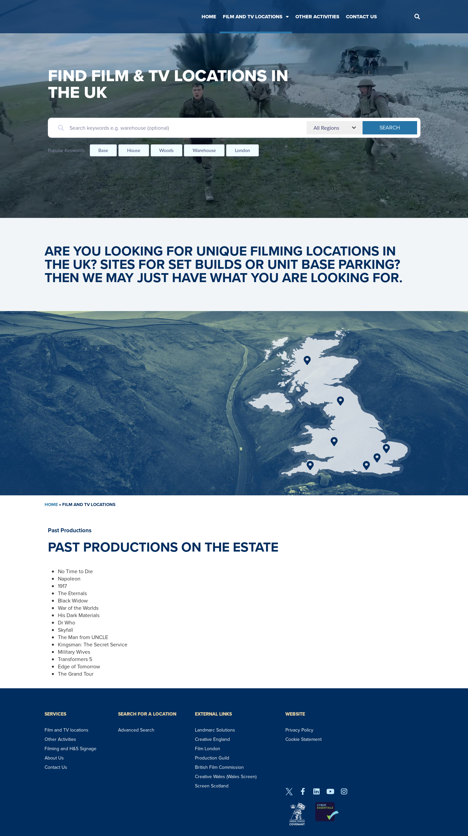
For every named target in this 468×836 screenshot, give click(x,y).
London (242, 150)
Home (209, 16)
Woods (166, 150)
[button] (417, 16)
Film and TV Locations (256, 17)
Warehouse (204, 150)
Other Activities (317, 16)
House (133, 150)
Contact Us (361, 16)
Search (403, 127)
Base (103, 150)
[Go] (307, 361)
